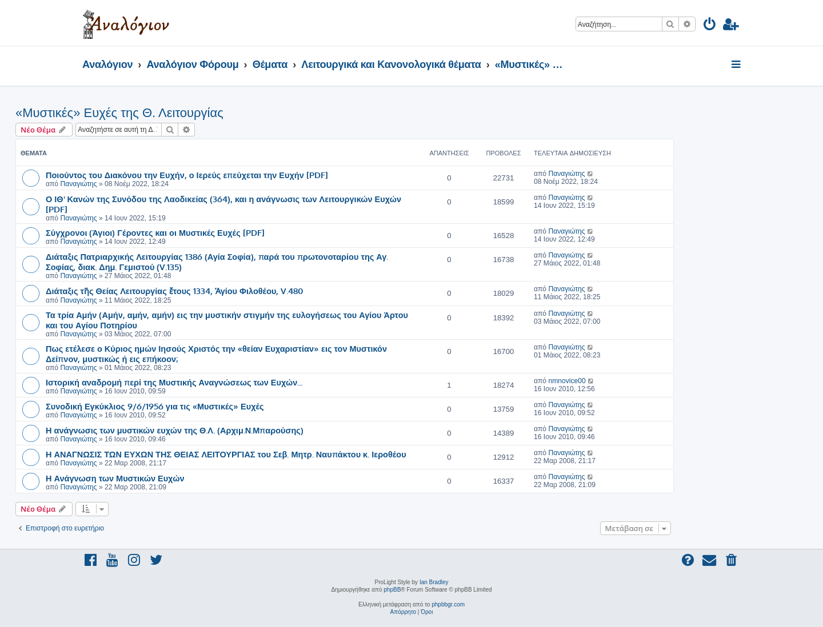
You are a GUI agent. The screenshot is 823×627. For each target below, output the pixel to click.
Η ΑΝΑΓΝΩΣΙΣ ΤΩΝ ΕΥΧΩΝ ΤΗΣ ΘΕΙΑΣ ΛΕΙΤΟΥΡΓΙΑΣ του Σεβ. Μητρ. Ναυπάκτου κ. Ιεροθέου (226, 454)
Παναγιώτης (78, 184)
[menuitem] (710, 26)
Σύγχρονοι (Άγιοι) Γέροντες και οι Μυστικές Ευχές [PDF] (155, 232)
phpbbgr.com (448, 604)
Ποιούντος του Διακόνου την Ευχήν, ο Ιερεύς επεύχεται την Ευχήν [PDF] (187, 175)
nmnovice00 (566, 381)
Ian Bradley (434, 582)
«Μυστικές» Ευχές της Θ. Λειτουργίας (119, 113)
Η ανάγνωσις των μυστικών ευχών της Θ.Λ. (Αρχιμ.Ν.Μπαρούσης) (174, 430)
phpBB (392, 589)
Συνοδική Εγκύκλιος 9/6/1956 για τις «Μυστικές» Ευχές (155, 406)
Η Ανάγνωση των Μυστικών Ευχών (115, 478)
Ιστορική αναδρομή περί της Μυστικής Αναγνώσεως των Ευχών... (174, 382)
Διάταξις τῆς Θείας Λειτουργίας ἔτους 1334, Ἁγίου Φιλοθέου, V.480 (174, 291)
